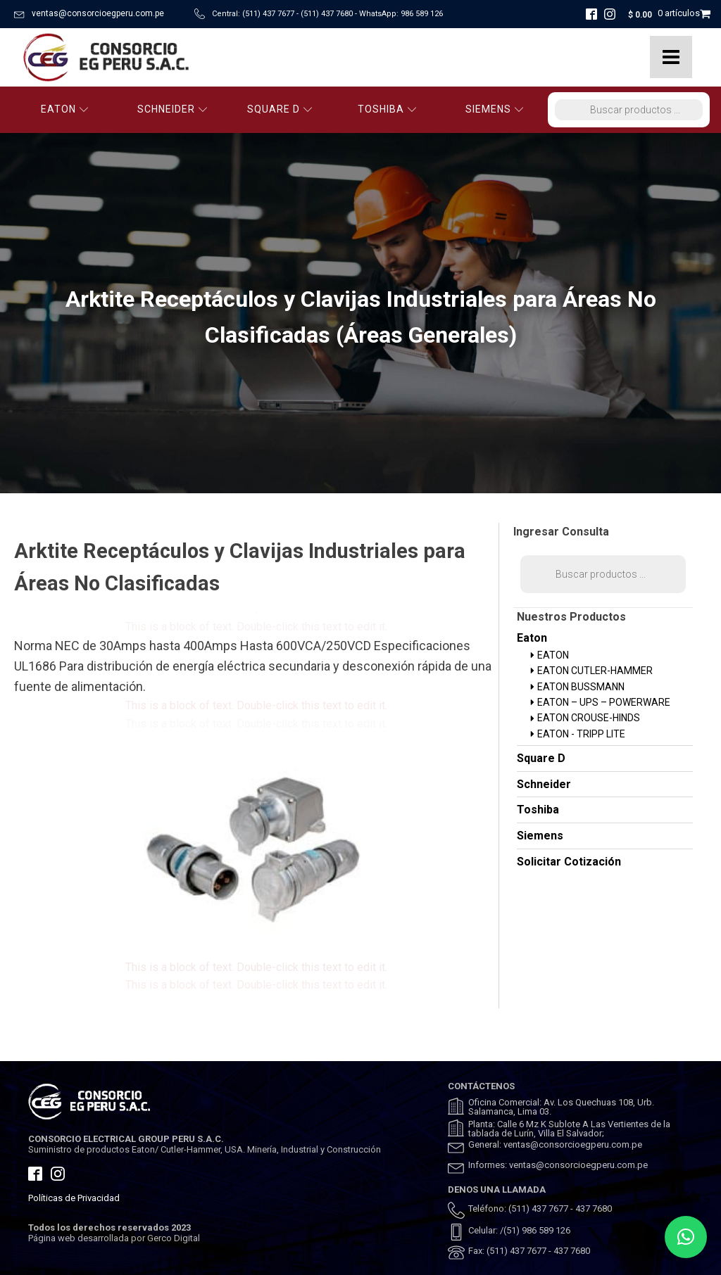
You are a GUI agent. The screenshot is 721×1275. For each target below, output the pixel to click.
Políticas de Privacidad (74, 1198)
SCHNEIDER (172, 109)
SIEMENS (494, 109)
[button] (686, 1237)
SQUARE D (280, 109)
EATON (65, 109)
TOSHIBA (387, 109)
